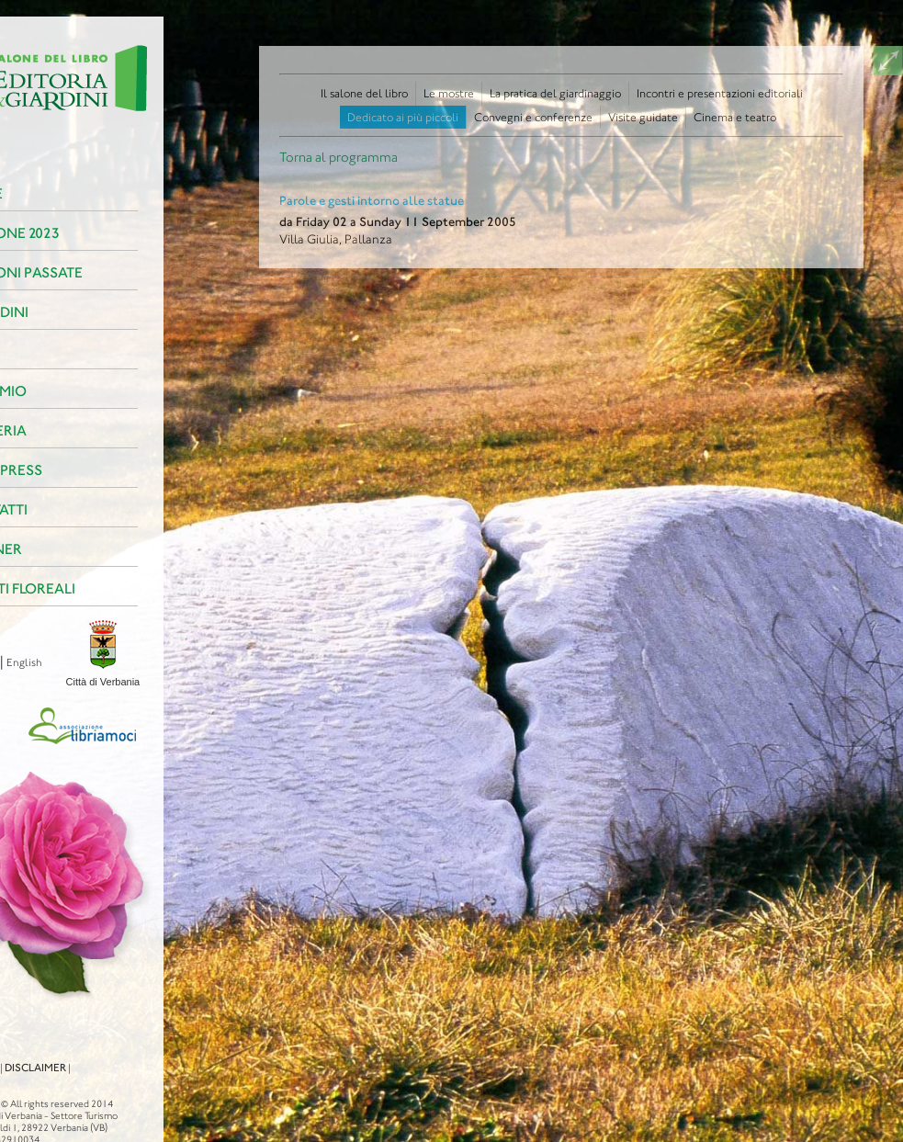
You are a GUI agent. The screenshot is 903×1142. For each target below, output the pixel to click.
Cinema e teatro (735, 117)
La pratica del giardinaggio (555, 93)
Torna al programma (338, 157)
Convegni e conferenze (533, 117)
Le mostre (448, 93)
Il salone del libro (364, 93)
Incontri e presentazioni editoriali (720, 93)
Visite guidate (643, 117)
